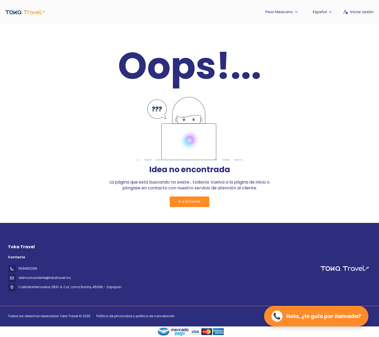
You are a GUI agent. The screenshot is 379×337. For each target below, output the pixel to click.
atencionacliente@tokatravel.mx (44, 277)
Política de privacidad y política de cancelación (135, 316)
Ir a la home (190, 201)
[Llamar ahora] (316, 316)
